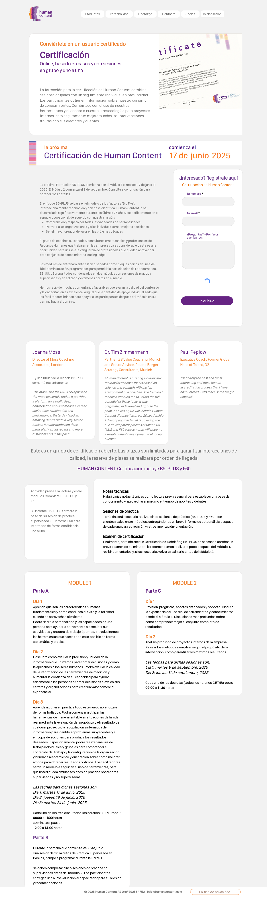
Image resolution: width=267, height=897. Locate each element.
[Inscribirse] (207, 300)
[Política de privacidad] (215, 892)
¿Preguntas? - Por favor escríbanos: (202, 236)
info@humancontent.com (164, 891)
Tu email (192, 213)
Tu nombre (194, 193)
